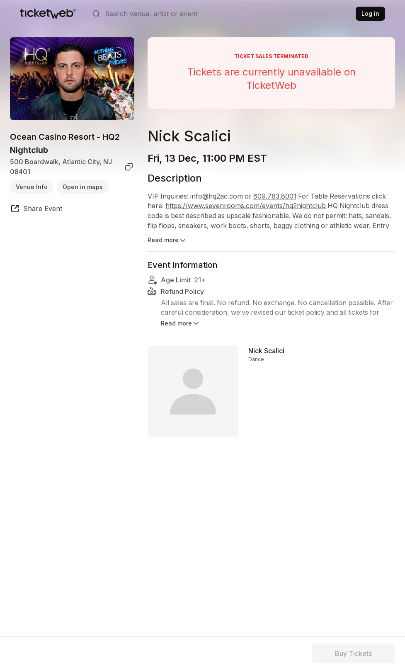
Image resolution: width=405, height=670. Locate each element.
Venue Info (32, 186)
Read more (167, 240)
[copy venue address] (129, 167)
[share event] (36, 210)
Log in (370, 13)
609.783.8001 (276, 196)
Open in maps (83, 186)
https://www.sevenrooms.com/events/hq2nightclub (246, 206)
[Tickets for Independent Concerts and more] (48, 13)
